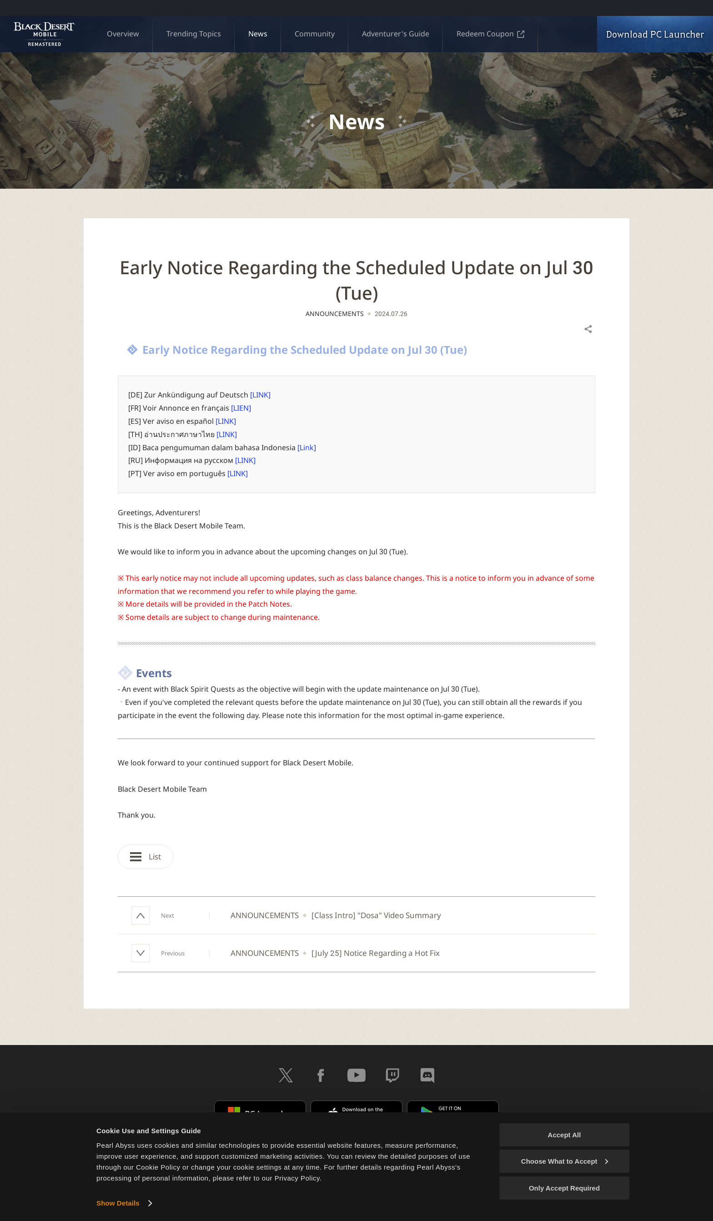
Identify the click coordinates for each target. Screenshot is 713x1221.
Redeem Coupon (490, 34)
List (145, 856)
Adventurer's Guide (395, 34)
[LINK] (260, 395)
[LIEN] (241, 408)
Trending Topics (193, 34)
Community (315, 34)
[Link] (306, 447)
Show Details (118, 1203)
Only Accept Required (564, 1188)
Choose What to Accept (564, 1161)
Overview (123, 34)
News (257, 34)
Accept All (564, 1135)
